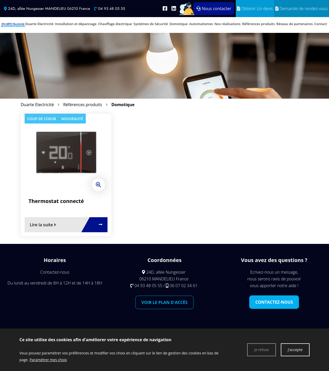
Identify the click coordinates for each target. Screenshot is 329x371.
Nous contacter (213, 8)
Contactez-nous (274, 302)
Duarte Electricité (37, 104)
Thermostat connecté (56, 201)
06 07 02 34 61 (184, 285)
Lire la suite (43, 225)
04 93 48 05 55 (111, 8)
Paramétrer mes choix (48, 359)
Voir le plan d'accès (164, 302)
